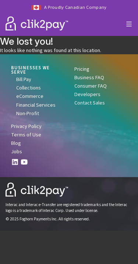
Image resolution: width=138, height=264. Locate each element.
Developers (87, 94)
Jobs (16, 151)
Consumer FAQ (90, 85)
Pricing (81, 69)
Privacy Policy (26, 126)
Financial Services (36, 105)
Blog (16, 143)
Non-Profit (27, 113)
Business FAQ (89, 77)
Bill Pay (23, 79)
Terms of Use (26, 134)
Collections (28, 87)
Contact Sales (89, 102)
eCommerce (29, 96)
